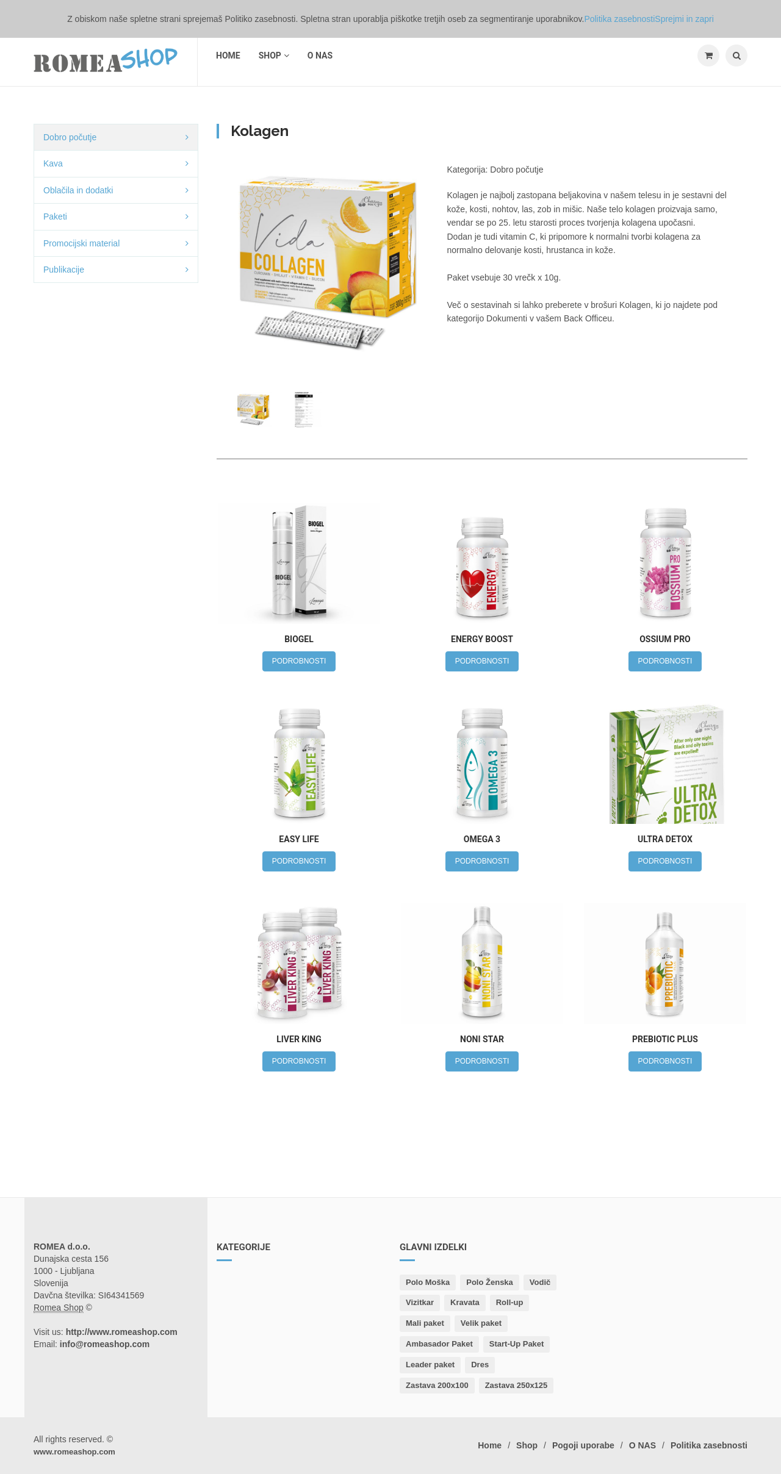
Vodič (540, 1282)
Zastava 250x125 (516, 1385)
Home (228, 55)
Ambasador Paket (439, 1343)
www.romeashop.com (74, 1451)
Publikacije (63, 269)
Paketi (55, 216)
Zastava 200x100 (437, 1385)
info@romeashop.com (104, 1344)
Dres (480, 1364)
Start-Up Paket (516, 1343)
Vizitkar (420, 1302)
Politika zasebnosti (709, 1445)
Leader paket (430, 1364)
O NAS (320, 55)
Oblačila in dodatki (78, 190)
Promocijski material (81, 243)
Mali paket (425, 1323)
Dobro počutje (69, 137)
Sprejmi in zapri (684, 19)
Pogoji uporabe (583, 1445)
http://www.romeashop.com (122, 1332)
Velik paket (481, 1323)
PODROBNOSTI (299, 661)
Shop (274, 55)
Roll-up (510, 1302)
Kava (53, 163)
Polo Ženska (489, 1282)
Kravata (465, 1302)
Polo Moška (428, 1282)
